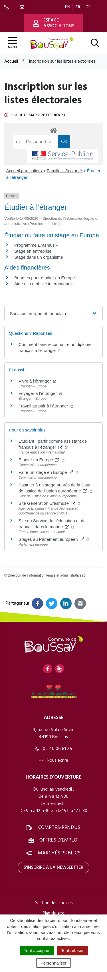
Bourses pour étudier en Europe (44, 277)
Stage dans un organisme (38, 257)
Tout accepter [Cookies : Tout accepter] (37, 950)
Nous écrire (53, 760)
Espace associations (53, 23)
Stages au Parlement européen (54, 539)
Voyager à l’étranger (40, 393)
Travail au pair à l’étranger (46, 405)
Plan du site (53, 913)
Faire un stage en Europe (48, 472)
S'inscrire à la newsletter (53, 867)
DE (88, 7)
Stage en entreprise (33, 251)
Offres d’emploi (59, 840)
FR (77, 7)
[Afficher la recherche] (95, 42)
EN (67, 7)
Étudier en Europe (41, 459)
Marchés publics (59, 853)
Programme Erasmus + (36, 245)
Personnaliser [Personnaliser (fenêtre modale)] (54, 963)
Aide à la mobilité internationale (44, 283)
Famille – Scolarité (65, 170)
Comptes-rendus (59, 827)
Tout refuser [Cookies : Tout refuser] (72, 950)
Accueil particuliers (24, 170)
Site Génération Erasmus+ (49, 503)
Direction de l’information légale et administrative (46, 575)
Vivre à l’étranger (37, 381)
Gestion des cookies (54, 903)
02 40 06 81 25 (53, 749)
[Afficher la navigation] (12, 43)
